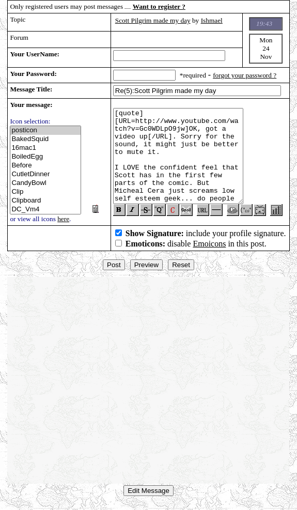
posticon (45, 130)
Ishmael (212, 20)
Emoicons (209, 247)
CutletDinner (45, 174)
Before (45, 165)
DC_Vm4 (45, 209)
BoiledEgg (45, 156)
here (63, 219)
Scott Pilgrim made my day (153, 20)
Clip (45, 192)
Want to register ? (159, 6)
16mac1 (45, 148)
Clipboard (45, 200)
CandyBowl (45, 183)
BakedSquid (45, 139)
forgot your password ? (244, 75)
